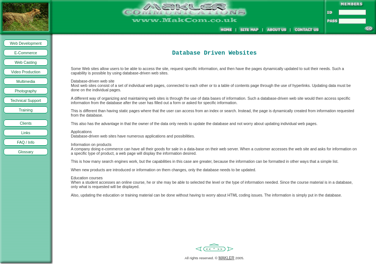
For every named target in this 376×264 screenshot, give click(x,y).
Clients (26, 123)
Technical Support (25, 100)
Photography (26, 91)
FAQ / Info (25, 142)
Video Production (25, 72)
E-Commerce (25, 53)
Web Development (25, 43)
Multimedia (26, 81)
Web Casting (26, 62)
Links (25, 133)
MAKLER (226, 258)
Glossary (25, 152)
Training (26, 110)
